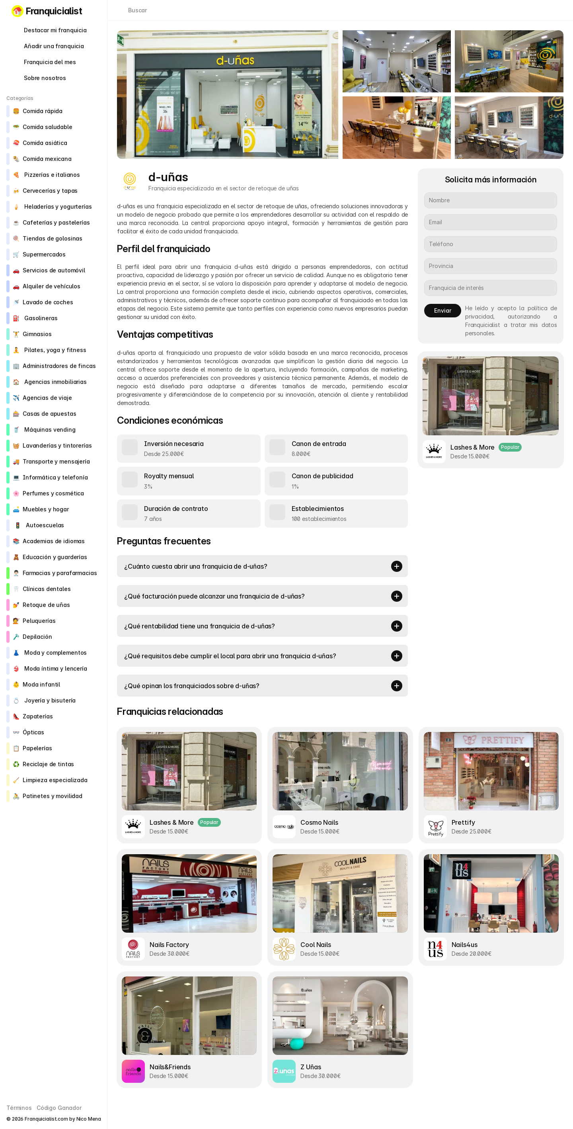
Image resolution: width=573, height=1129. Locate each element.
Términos (19, 1107)
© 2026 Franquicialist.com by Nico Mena (53, 1119)
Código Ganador (59, 1107)
